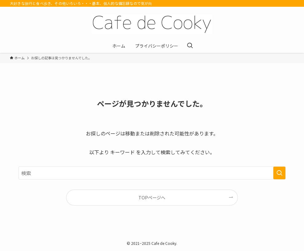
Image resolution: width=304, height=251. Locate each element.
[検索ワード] (152, 173)
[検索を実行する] (279, 173)
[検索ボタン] (190, 46)
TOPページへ (151, 197)
